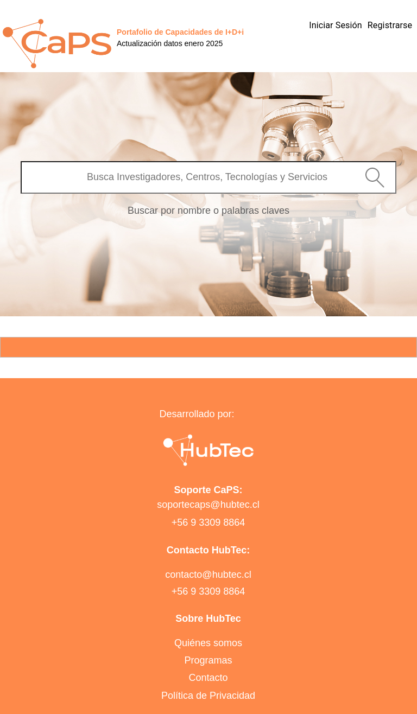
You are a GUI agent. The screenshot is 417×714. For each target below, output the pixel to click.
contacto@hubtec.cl (208, 574)
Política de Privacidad (208, 695)
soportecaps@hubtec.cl (208, 504)
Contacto (208, 677)
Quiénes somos (208, 642)
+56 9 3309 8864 (208, 522)
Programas (208, 660)
